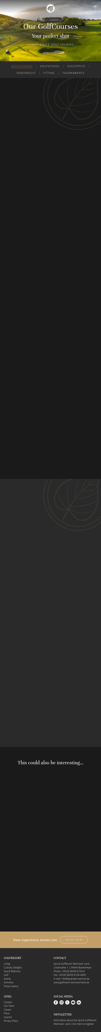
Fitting (49, 73)
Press (7, 1013)
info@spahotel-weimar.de (75, 978)
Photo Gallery (11, 986)
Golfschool (50, 66)
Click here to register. (82, 1024)
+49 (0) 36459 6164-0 (73, 971)
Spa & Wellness (12, 971)
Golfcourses (22, 66)
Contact (8, 1002)
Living (7, 964)
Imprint (8, 1017)
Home (31, 44)
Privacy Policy (11, 1021)
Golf (44, 44)
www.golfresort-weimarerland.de (71, 982)
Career (7, 1009)
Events (7, 978)
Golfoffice (76, 66)
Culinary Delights (13, 967)
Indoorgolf (26, 73)
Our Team (9, 1006)
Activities (8, 982)
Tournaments (73, 73)
